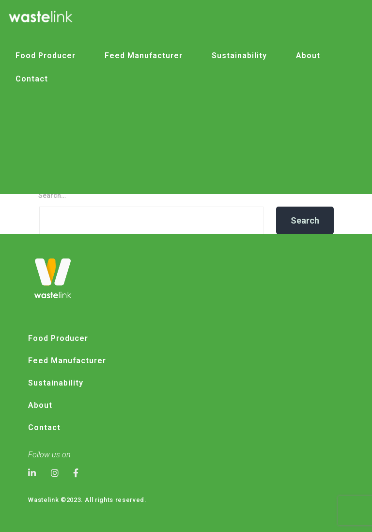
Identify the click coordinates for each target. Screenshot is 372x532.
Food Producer (46, 55)
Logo (153, 226)
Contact (32, 78)
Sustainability (239, 55)
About (308, 55)
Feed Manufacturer (144, 55)
